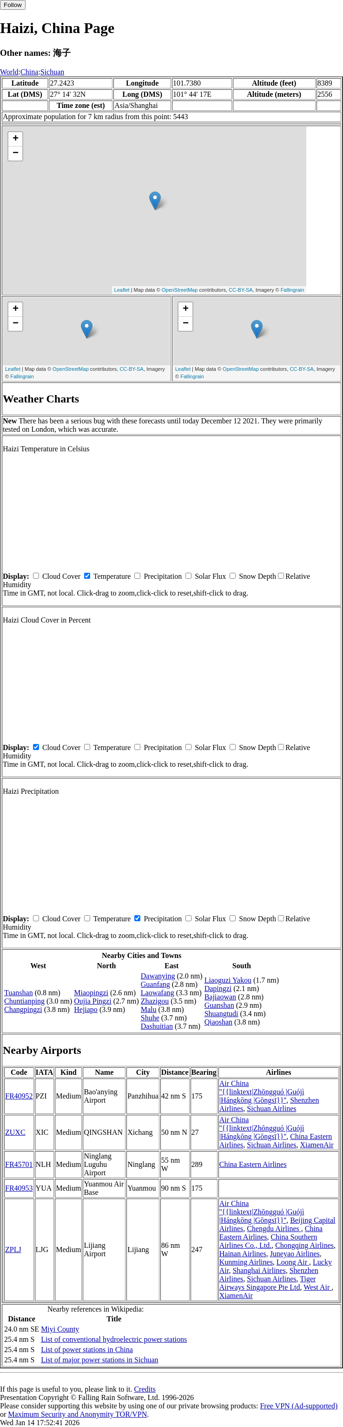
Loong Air (293, 1262)
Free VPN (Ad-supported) (298, 1406)
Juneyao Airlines (295, 1254)
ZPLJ (13, 1249)
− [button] (16, 154)
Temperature (112, 576)
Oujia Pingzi (92, 1001)
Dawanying (158, 976)
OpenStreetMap (180, 290)
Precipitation (163, 576)
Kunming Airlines (246, 1262)
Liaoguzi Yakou (227, 980)
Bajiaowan (220, 997)
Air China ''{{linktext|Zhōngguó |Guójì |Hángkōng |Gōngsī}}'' (261, 1091)
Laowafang (157, 993)
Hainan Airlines (242, 1254)
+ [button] (16, 139)
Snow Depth (257, 576)
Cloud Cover (61, 576)
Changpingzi (23, 1009)
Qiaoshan (218, 1022)
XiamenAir (317, 1145)
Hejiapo (86, 1009)
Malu (149, 1009)
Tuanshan (18, 993)
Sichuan (52, 72)
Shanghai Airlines (258, 1270)
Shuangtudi (221, 1014)
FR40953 (19, 1188)
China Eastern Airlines (253, 1164)
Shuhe (150, 1018)
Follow (13, 4)
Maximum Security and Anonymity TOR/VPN (77, 1414)
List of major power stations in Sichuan (99, 1360)
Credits (144, 1389)
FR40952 (19, 1096)
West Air (317, 1287)
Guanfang (155, 984)
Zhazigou (155, 1001)
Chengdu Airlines (274, 1229)
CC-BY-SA (241, 290)
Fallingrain (292, 290)
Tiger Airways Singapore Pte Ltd (267, 1283)
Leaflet (122, 290)
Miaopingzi (91, 993)
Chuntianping (24, 1001)
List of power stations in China (87, 1349)
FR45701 (19, 1164)
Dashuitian (157, 1026)
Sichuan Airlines (271, 1108)
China (29, 72)
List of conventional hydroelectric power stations (114, 1339)
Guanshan (219, 1005)
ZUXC (15, 1132)
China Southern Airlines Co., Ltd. (268, 1241)
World (9, 72)
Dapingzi (218, 988)
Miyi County (60, 1329)
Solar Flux (210, 576)
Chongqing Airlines (304, 1245)
